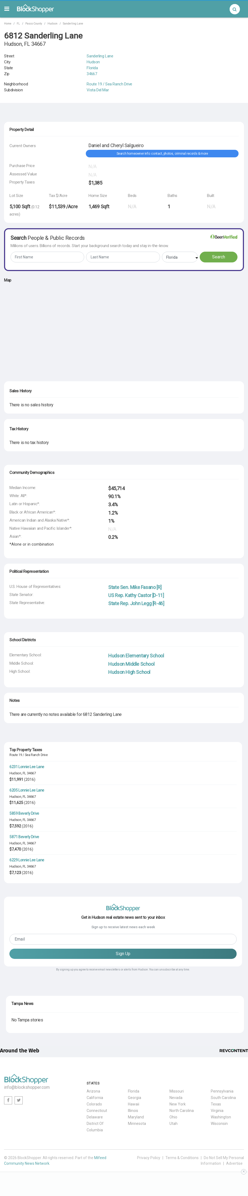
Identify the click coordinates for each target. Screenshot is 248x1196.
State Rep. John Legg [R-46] (136, 603)
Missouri (176, 1091)
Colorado (94, 1104)
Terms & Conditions (182, 1158)
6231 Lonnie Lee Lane (26, 767)
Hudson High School (129, 672)
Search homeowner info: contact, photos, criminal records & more (162, 153)
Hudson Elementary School (136, 655)
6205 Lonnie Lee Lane (26, 790)
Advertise (234, 1163)
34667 (92, 73)
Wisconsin (219, 1123)
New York (177, 1104)
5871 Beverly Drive (24, 837)
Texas (216, 1104)
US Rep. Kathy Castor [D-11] (136, 595)
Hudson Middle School (131, 664)
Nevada (175, 1098)
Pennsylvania (222, 1091)
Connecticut (97, 1110)
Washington (221, 1117)
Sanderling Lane (73, 23)
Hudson (52, 23)
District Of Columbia (95, 1126)
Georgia (134, 1098)
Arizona (93, 1091)
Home (7, 23)
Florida (92, 67)
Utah (173, 1123)
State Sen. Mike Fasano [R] (135, 587)
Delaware (95, 1117)
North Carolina (181, 1110)
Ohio (173, 1117)
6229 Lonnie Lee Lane (26, 860)
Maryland (136, 1117)
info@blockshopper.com (27, 1087)
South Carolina (223, 1098)
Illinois (133, 1110)
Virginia (217, 1110)
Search (218, 256)
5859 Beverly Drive (24, 813)
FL (18, 23)
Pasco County (33, 23)
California (95, 1098)
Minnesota (137, 1123)
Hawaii (133, 1104)
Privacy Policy (148, 1158)
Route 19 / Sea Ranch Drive (109, 84)
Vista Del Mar (98, 90)
